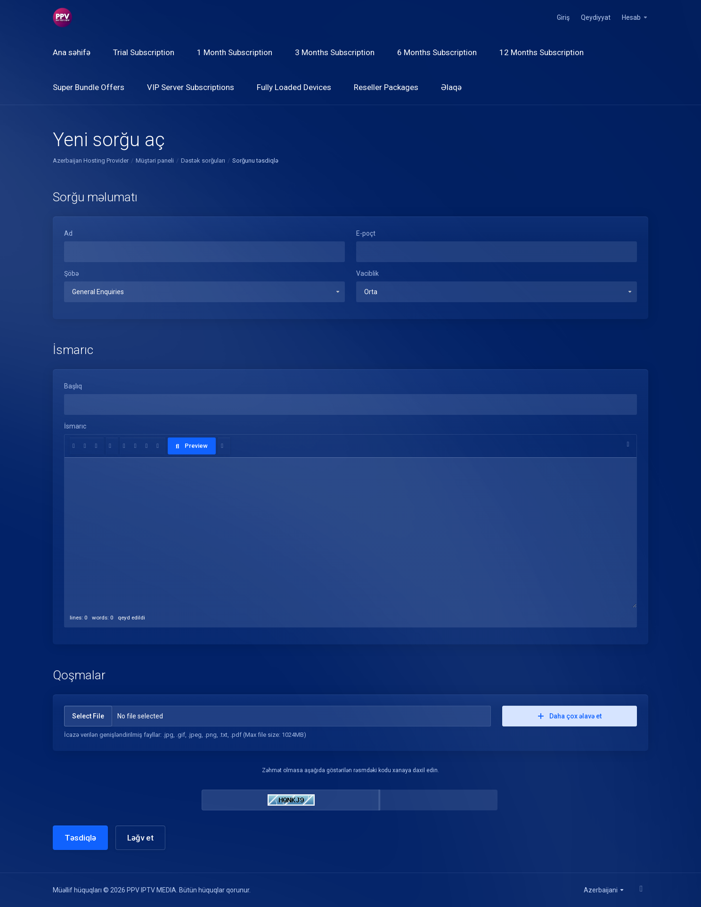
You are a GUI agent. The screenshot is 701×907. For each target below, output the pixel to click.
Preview (192, 445)
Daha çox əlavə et (570, 716)
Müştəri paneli (155, 160)
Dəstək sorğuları (203, 160)
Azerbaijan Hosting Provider (91, 160)
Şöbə (71, 273)
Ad (68, 233)
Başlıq (73, 386)
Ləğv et (140, 837)
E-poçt (365, 233)
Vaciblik (367, 273)
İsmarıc (75, 426)
